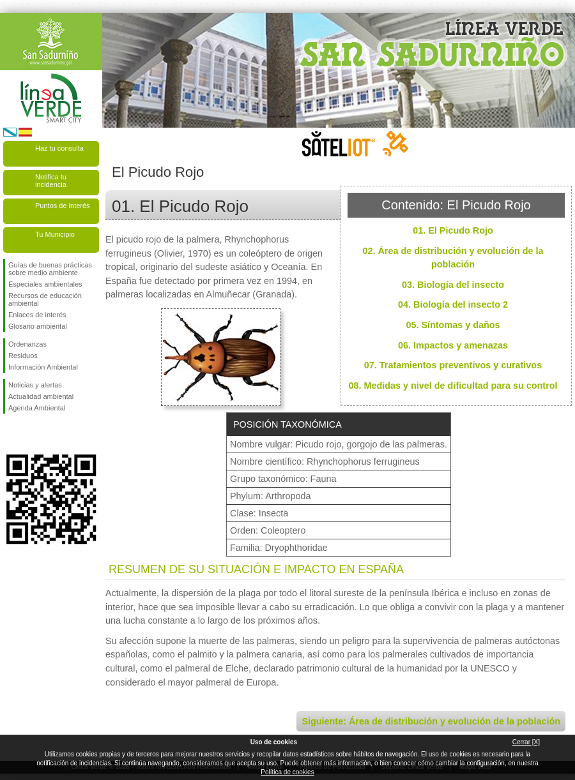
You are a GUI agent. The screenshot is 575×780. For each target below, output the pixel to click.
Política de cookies (287, 772)
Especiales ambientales (45, 284)
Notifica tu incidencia (50, 180)
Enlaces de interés (37, 315)
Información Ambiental (43, 367)
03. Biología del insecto (453, 285)
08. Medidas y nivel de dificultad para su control (452, 385)
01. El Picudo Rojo (453, 230)
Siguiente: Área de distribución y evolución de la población (431, 721)
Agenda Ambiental (36, 408)
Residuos (23, 355)
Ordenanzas (27, 344)
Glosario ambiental (37, 326)
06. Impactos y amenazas (453, 345)
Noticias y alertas (35, 385)
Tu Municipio (55, 234)
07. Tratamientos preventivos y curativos (453, 365)
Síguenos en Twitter (32, 434)
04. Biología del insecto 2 (453, 304)
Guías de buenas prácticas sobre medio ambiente (50, 268)
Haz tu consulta (59, 148)
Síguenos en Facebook (11, 434)
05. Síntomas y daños (453, 325)
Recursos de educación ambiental (45, 299)
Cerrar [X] (526, 742)
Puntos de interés (62, 205)
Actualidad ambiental (40, 396)
